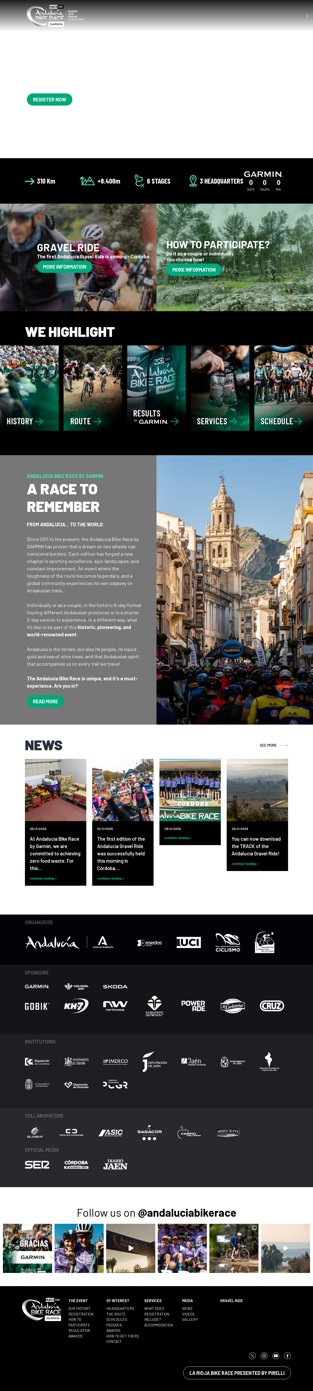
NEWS (187, 1308)
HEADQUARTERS (120, 1308)
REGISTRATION (80, 1314)
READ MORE (45, 701)
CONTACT (114, 1341)
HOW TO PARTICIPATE (79, 1322)
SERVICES (153, 1300)
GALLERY (190, 1319)
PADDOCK (114, 1325)
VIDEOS (188, 1314)
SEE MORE (274, 745)
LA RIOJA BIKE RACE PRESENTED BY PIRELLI (237, 1373)
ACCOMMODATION (158, 1325)
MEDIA (187, 1300)
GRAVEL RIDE (231, 1300)
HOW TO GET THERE (122, 1336)
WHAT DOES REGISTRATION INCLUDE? (156, 1314)
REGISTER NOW (49, 99)
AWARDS (75, 1336)
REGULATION (79, 1330)
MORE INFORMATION (64, 267)
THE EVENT (78, 1300)
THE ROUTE (116, 1314)
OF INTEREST (117, 1300)
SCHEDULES (116, 1319)
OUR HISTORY (79, 1308)
